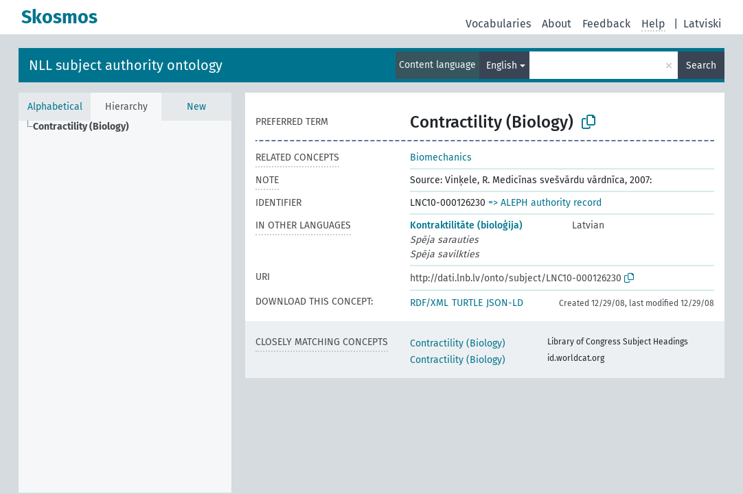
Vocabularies (498, 23)
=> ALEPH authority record (545, 203)
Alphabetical (54, 107)
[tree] (125, 307)
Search (701, 65)
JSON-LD (504, 303)
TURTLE (467, 303)
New (196, 107)
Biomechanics (441, 157)
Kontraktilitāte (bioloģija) (466, 225)
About (556, 23)
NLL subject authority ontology (125, 65)
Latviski (702, 23)
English (501, 65)
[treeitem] (86, 127)
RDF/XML (429, 303)
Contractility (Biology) (457, 343)
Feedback (606, 23)
